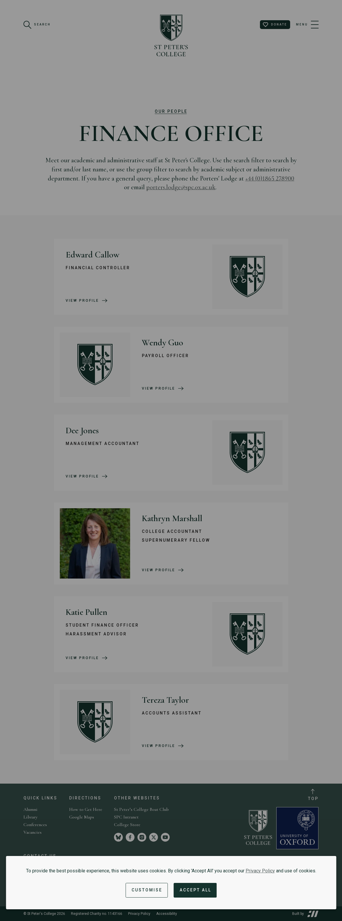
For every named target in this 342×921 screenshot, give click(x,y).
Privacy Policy (260, 871)
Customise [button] (147, 890)
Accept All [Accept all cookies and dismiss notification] (195, 890)
